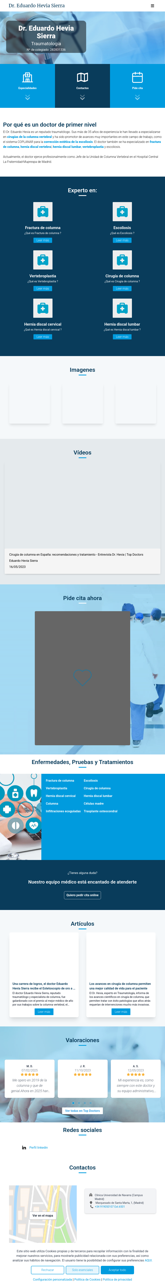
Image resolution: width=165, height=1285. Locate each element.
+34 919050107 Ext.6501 (110, 1206)
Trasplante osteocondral (101, 811)
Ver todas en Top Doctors (82, 1111)
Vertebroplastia (56, 788)
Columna (52, 803)
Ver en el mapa (42, 1215)
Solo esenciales (82, 1270)
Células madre (94, 803)
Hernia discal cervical (61, 796)
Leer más (43, 240)
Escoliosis (91, 780)
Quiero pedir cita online (83, 895)
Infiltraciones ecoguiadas (63, 811)
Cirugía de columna (97, 788)
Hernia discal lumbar (98, 796)
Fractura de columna (60, 780)
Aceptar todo (117, 1270)
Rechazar (47, 1270)
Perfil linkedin (38, 1147)
